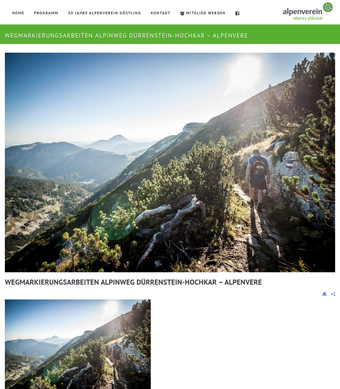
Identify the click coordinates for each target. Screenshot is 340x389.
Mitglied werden (203, 12)
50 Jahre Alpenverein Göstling (104, 12)
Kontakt (160, 12)
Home (18, 12)
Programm (46, 12)
